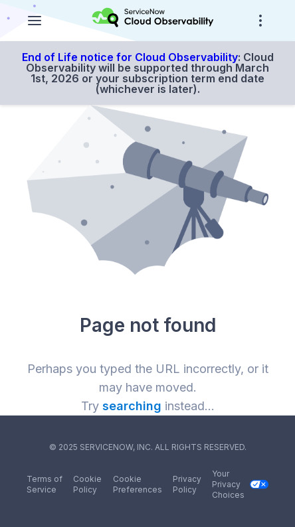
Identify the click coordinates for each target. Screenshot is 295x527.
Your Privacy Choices (240, 484)
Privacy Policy (187, 484)
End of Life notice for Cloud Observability (130, 57)
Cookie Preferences (137, 484)
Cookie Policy (87, 484)
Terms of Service (44, 484)
